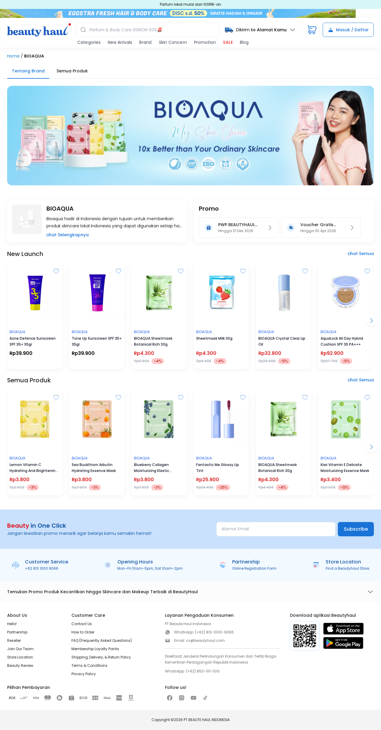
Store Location (20, 657)
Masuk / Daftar (348, 30)
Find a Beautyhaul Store (347, 568)
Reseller (14, 640)
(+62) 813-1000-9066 (214, 632)
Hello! (12, 623)
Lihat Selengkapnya (67, 235)
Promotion (205, 42)
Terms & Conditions (89, 665)
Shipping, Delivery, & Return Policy (101, 657)
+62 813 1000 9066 (41, 568)
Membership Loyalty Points (95, 648)
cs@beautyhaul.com (205, 640)
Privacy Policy (83, 673)
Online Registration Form (254, 568)
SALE (228, 42)
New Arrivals (120, 42)
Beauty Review (20, 665)
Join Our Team (20, 648)
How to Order (82, 632)
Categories (89, 42)
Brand (145, 42)
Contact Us (81, 623)
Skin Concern (173, 42)
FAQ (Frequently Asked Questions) (101, 640)
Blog (244, 42)
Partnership (17, 632)
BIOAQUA (34, 56)
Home (13, 56)
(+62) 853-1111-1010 (203, 671)
